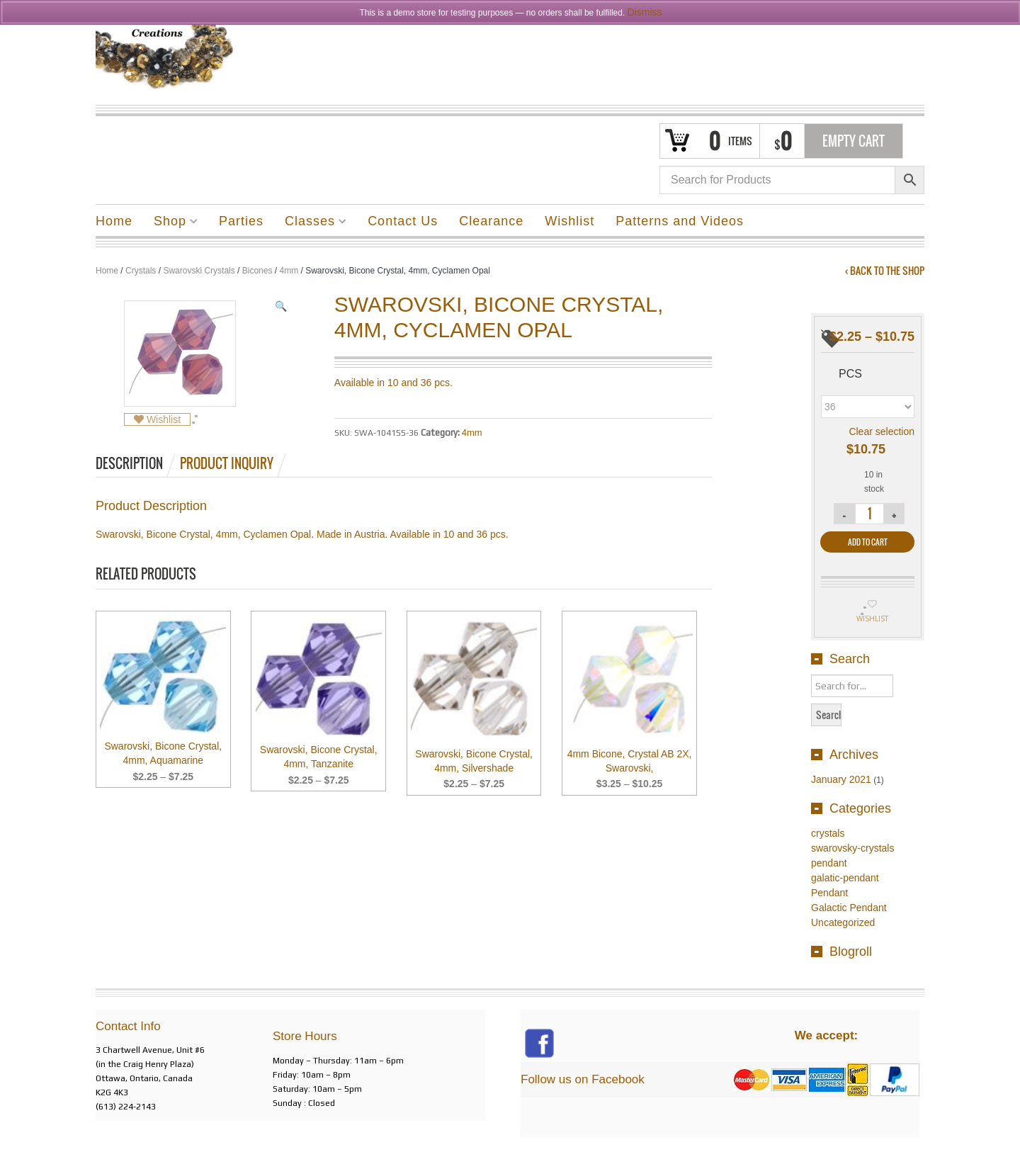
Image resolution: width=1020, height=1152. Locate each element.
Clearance (491, 221)
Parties (241, 221)
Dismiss (645, 12)
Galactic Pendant (849, 907)
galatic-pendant (845, 877)
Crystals (140, 271)
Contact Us (403, 221)
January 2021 (841, 779)
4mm (288, 271)
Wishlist (569, 221)
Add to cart (868, 542)
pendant (829, 863)
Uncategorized (843, 922)
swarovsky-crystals (852, 848)
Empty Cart (853, 141)
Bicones (257, 271)
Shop (170, 223)
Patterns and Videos (680, 221)
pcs (850, 374)
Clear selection (881, 431)
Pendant (829, 892)
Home (114, 221)
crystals (827, 833)
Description (129, 463)
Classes (310, 223)
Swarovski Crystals (198, 271)
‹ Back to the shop (884, 271)
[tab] (137, 463)
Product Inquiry (226, 463)
